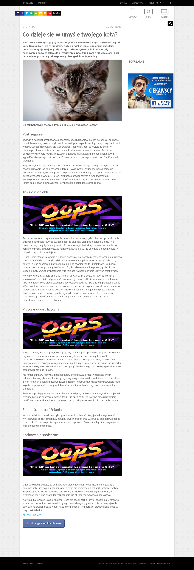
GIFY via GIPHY (32, 515)
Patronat (42, 3)
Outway (49, 563)
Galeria (164, 17)
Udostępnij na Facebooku (44, 523)
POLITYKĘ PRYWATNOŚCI (129, 564)
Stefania (29, 26)
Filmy (148, 17)
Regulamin (28, 563)
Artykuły (132, 17)
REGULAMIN (143, 564)
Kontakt (39, 563)
